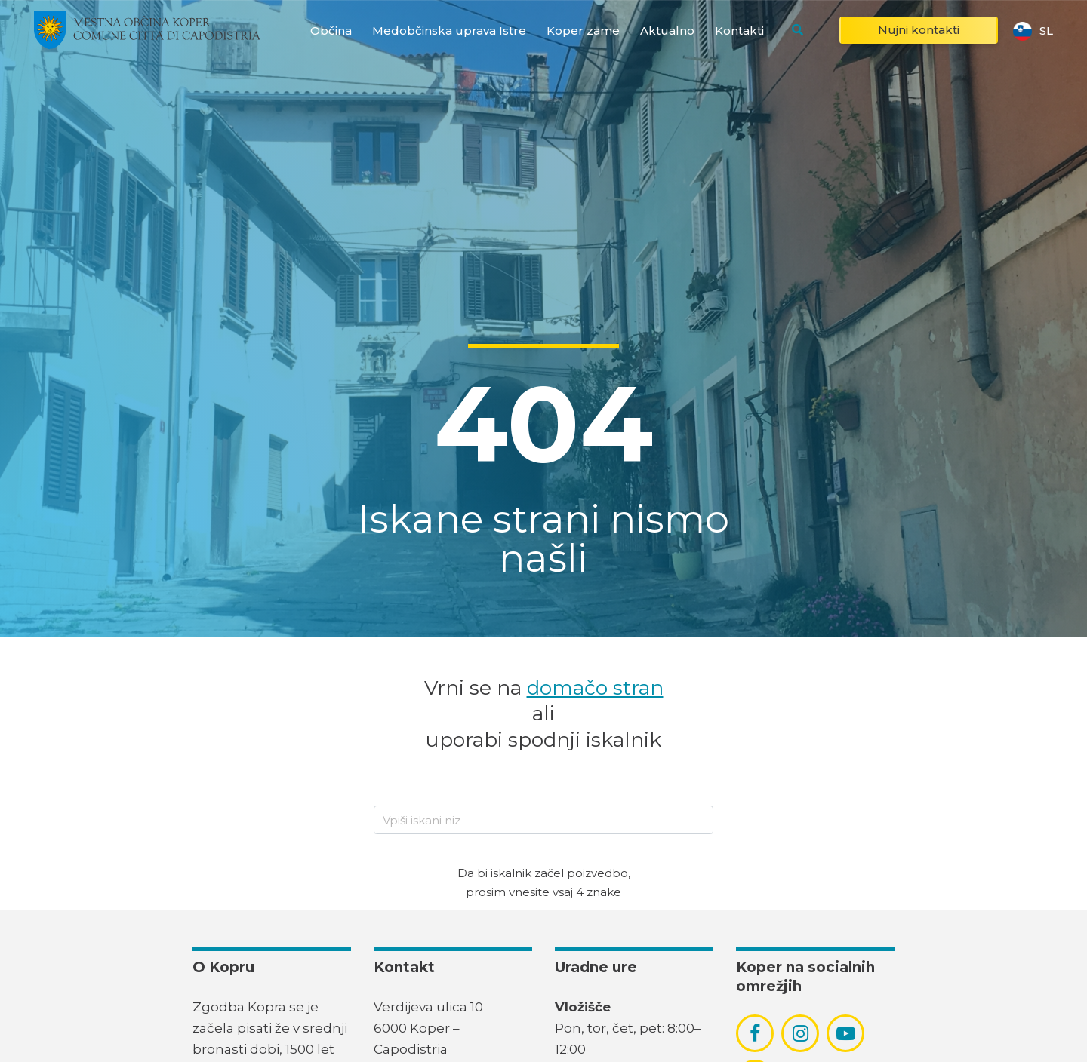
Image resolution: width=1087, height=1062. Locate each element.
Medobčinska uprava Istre (449, 30)
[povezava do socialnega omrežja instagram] (800, 1033)
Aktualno (667, 30)
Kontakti (739, 30)
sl (1033, 30)
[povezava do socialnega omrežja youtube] (845, 1033)
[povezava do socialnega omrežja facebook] (755, 1033)
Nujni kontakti (918, 30)
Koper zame (583, 30)
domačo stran (595, 687)
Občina (331, 30)
